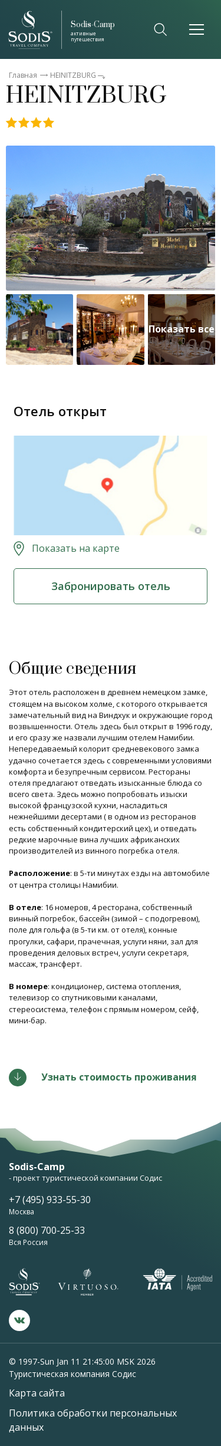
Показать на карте (76, 548)
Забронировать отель (110, 586)
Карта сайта (37, 1392)
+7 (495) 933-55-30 (50, 1199)
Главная (23, 75)
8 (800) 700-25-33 (47, 1230)
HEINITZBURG (73, 75)
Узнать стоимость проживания (119, 1076)
